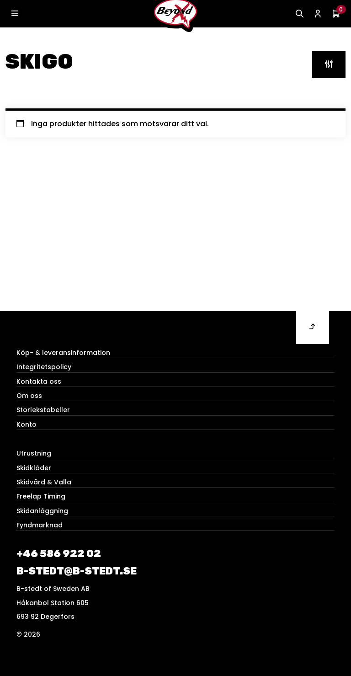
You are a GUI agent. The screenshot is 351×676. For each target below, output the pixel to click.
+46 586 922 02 (58, 553)
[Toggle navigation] (14, 13)
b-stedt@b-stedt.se (76, 571)
